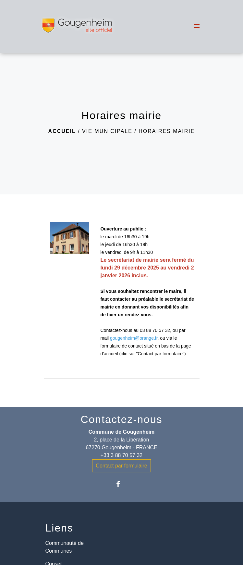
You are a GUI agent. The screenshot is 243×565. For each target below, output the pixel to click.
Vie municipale (107, 131)
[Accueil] (78, 26)
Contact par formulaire (121, 465)
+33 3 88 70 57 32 (121, 455)
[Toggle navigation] (196, 27)
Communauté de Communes (64, 547)
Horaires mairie (167, 131)
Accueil (62, 131)
